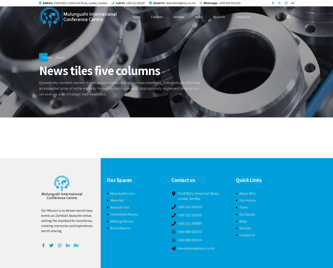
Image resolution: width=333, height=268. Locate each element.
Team (243, 207)
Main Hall (117, 200)
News (198, 17)
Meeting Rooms (121, 221)
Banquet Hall (119, 207)
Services (178, 17)
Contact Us (243, 17)
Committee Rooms (124, 214)
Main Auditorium (122, 193)
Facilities (157, 17)
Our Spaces (247, 214)
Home (137, 17)
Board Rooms (120, 228)
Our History (247, 200)
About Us (219, 17)
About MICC (247, 193)
